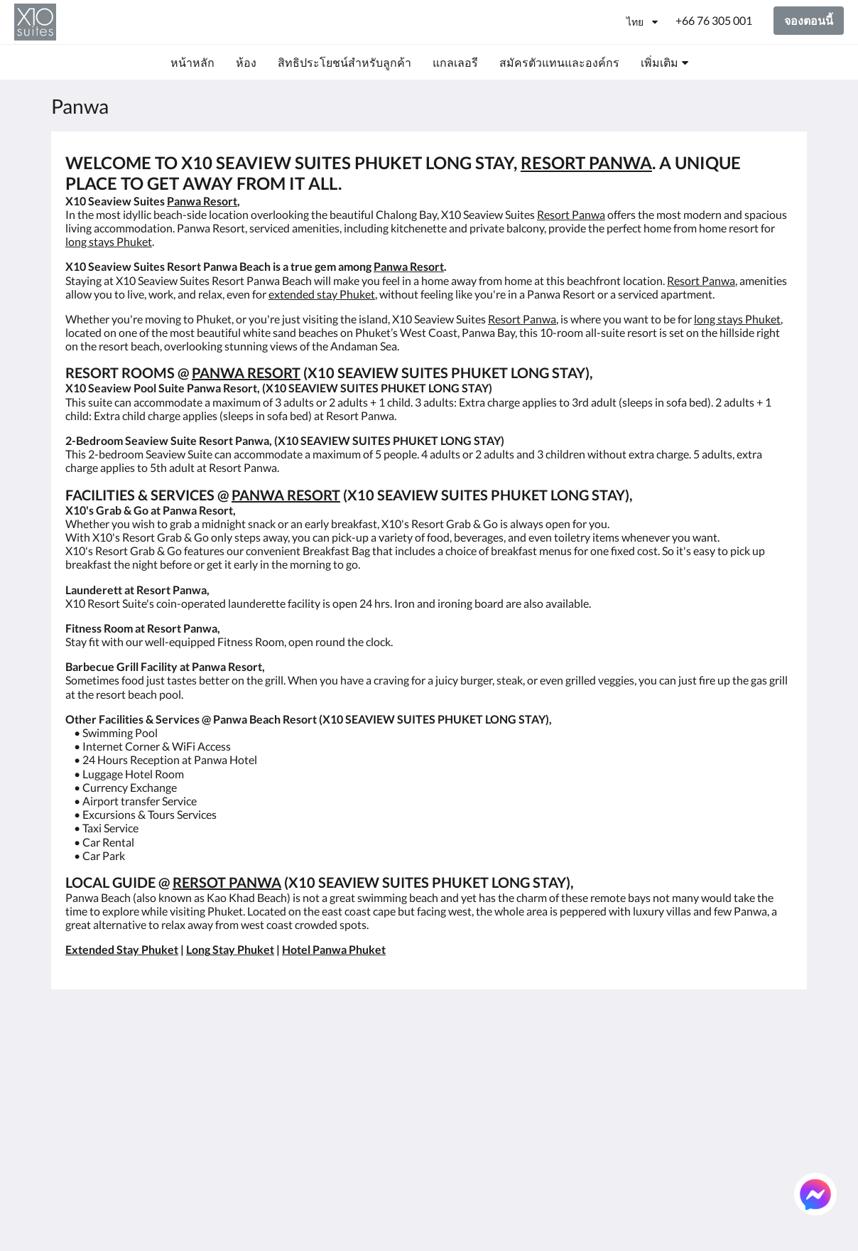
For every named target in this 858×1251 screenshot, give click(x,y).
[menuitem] (192, 62)
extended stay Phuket (321, 294)
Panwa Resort (202, 201)
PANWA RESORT (246, 372)
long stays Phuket (108, 241)
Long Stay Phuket (230, 949)
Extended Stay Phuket (121, 949)
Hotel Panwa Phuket (334, 949)
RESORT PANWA (586, 162)
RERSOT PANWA (227, 882)
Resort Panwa (571, 214)
